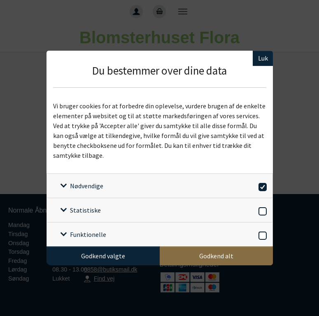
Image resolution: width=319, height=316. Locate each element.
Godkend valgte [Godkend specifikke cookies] (103, 256)
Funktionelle (88, 234)
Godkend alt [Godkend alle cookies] (216, 256)
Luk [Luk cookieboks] (263, 58)
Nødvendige (86, 186)
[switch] (261, 185)
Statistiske (85, 210)
